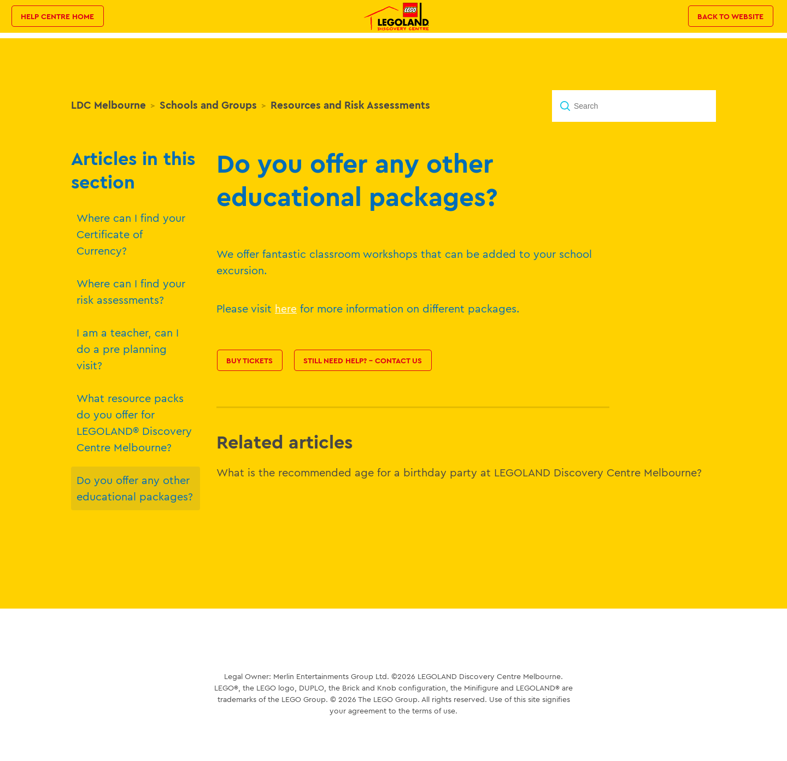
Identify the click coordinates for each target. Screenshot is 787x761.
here (286, 308)
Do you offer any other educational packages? (135, 488)
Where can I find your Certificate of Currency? (131, 234)
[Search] (634, 106)
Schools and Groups (208, 104)
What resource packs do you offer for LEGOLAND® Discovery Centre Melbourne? (134, 422)
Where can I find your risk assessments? (131, 291)
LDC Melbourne (108, 104)
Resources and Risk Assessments (350, 104)
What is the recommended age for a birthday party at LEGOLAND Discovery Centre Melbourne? (459, 472)
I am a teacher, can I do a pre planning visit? (128, 349)
